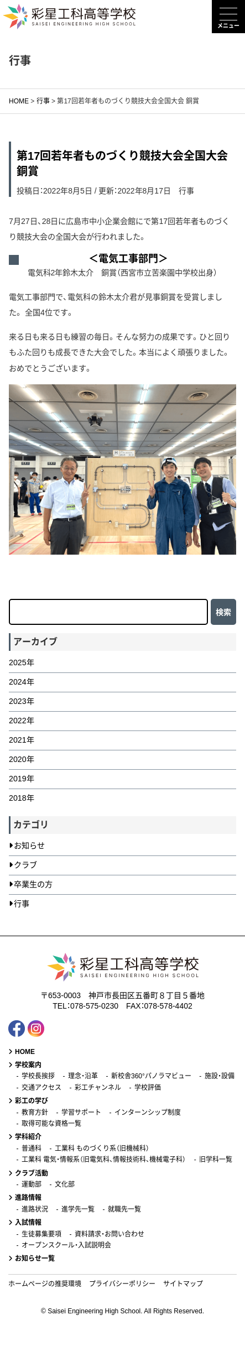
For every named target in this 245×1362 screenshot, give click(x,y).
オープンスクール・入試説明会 (66, 1245)
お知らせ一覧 (35, 1258)
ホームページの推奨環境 (44, 1284)
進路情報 (28, 1198)
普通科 (31, 1148)
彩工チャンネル (98, 1088)
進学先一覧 (78, 1209)
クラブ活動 (31, 1173)
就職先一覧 (124, 1209)
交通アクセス (41, 1088)
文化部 (65, 1184)
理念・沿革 (83, 1076)
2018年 (21, 798)
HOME (25, 1052)
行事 (186, 190)
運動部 (31, 1184)
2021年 (21, 739)
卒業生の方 (33, 884)
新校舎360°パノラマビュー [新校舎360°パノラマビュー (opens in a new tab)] (151, 1076)
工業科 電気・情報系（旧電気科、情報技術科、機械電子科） (104, 1159)
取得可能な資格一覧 (51, 1124)
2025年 (21, 662)
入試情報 (28, 1223)
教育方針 (35, 1112)
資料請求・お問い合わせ (109, 1234)
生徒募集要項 (41, 1234)
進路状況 (35, 1209)
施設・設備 (219, 1076)
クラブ (25, 864)
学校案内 (28, 1065)
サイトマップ (183, 1284)
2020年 (21, 759)
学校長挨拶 (38, 1076)
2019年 (21, 778)
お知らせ (29, 845)
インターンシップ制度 (147, 1112)
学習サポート (81, 1112)
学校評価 (147, 1088)
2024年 (21, 681)
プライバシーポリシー (122, 1284)
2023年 (21, 701)
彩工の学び (31, 1101)
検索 (223, 612)
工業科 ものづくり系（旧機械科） (102, 1148)
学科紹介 (28, 1137)
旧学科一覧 (215, 1159)
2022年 (21, 720)
